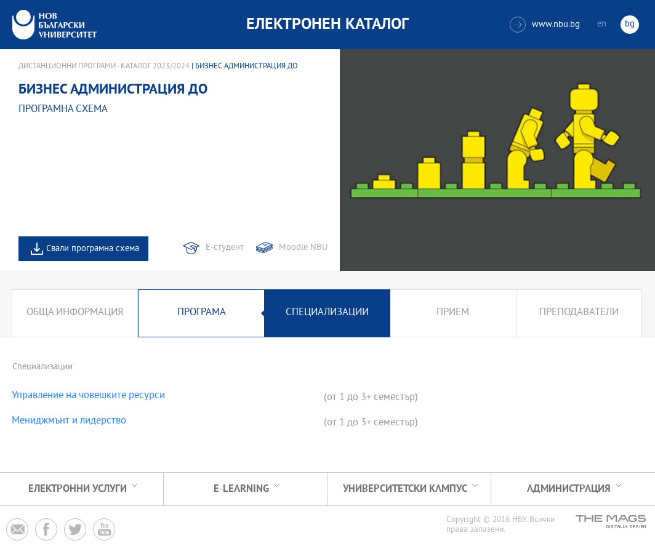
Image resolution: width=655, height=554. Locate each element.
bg (630, 24)
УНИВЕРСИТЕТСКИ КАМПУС (405, 489)
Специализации (327, 313)
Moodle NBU (303, 248)
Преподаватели (579, 313)
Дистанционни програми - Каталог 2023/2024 (104, 66)
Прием (452, 313)
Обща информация (74, 313)
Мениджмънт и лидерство (69, 422)
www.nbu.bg (545, 25)
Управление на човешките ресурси (88, 396)
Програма (201, 313)
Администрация (569, 489)
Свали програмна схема (92, 249)
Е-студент (225, 248)
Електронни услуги (77, 489)
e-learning (241, 489)
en (601, 24)
